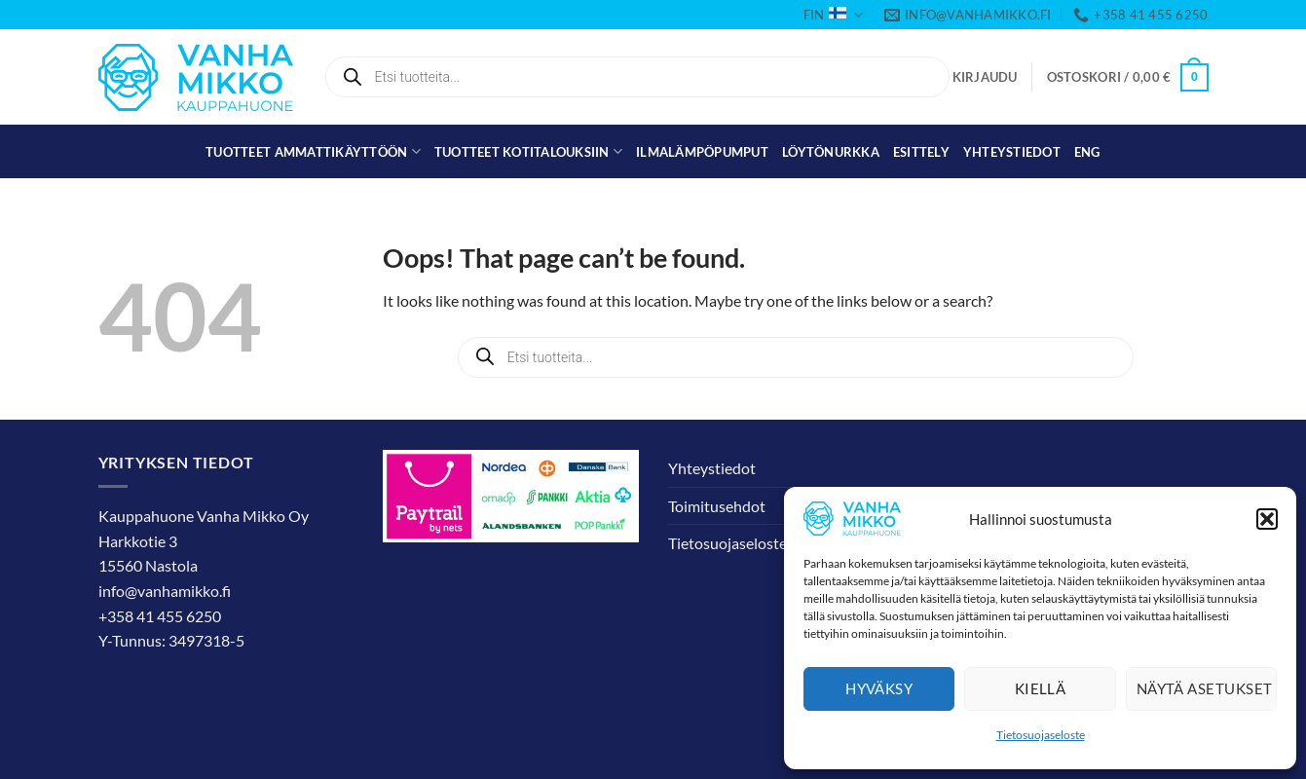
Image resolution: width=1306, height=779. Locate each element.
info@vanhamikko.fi (164, 590)
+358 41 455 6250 (159, 616)
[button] (1267, 519)
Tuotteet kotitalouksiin (528, 151)
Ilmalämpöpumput (702, 152)
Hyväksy (879, 688)
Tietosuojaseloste (1040, 734)
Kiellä (1040, 688)
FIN (832, 15)
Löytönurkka (830, 152)
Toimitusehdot (716, 506)
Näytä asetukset (1205, 688)
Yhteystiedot (1012, 152)
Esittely (921, 152)
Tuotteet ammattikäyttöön (313, 151)
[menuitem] (1087, 151)
